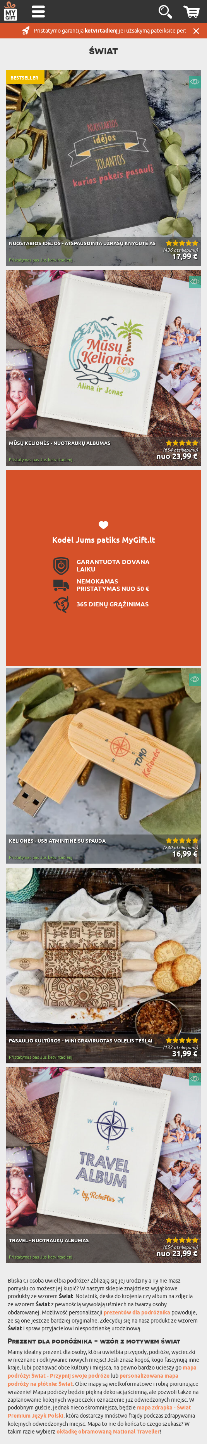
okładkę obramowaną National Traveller (108, 1432)
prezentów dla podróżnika (137, 1313)
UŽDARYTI (196, 30)
